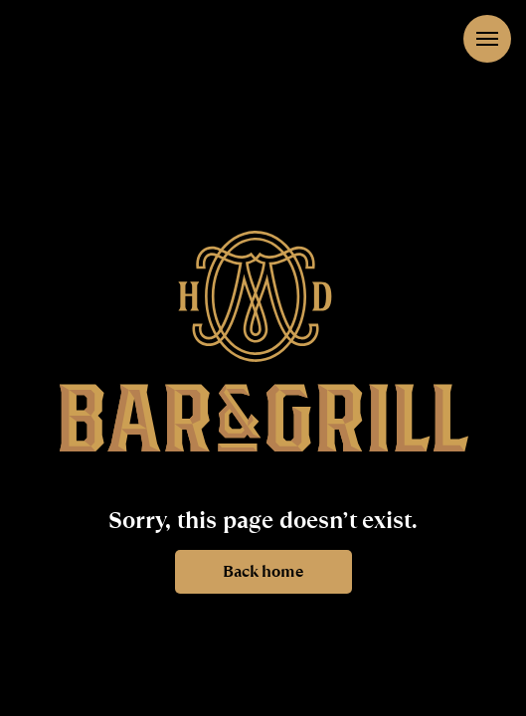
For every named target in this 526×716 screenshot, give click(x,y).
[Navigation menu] (487, 39)
